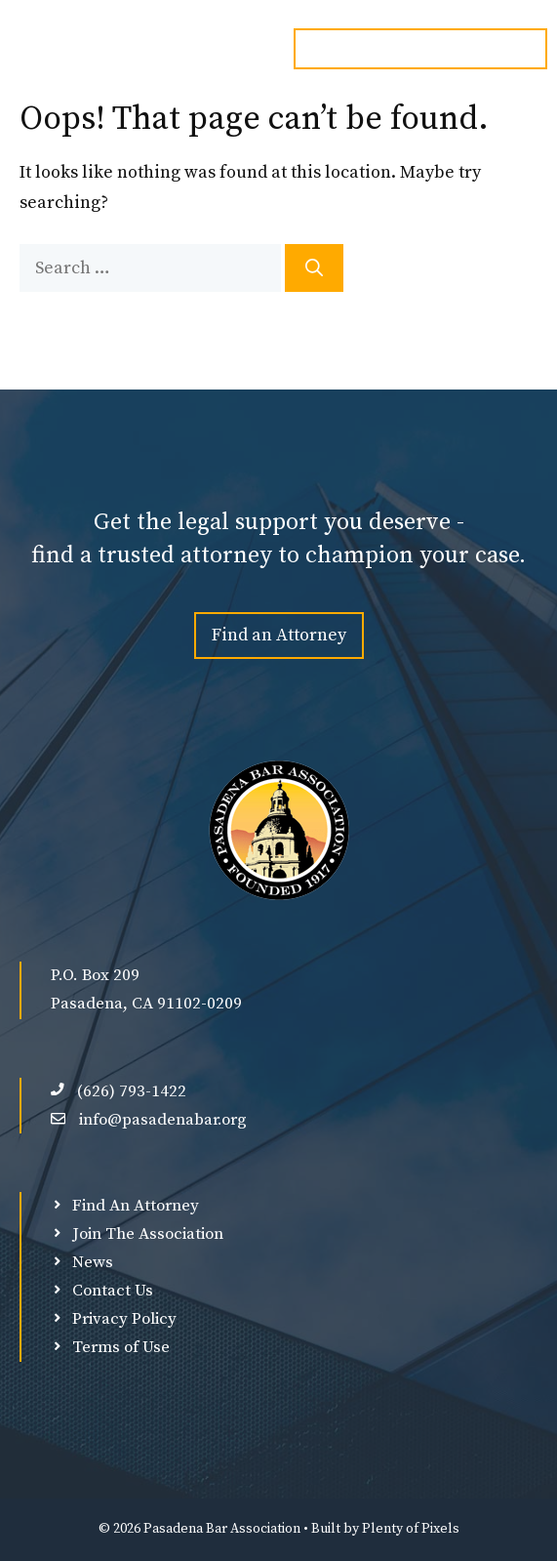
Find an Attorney (279, 635)
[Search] (314, 268)
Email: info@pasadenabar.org (420, 49)
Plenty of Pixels (410, 1529)
